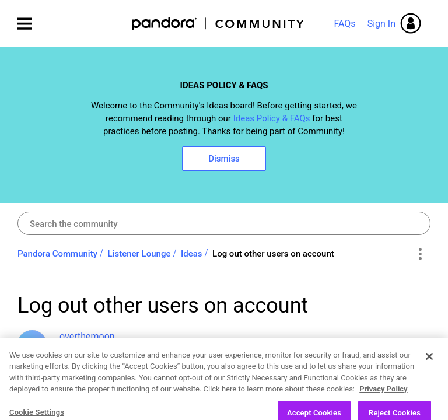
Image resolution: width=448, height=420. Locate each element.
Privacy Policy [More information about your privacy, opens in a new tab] (383, 413)
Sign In (382, 23)
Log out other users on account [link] (273, 254)
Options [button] (419, 254)
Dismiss (224, 158)
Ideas (191, 254)
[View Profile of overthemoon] (87, 336)
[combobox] (224, 223)
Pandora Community (218, 24)
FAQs (344, 23)
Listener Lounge (139, 254)
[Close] (429, 380)
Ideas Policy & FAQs (271, 118)
